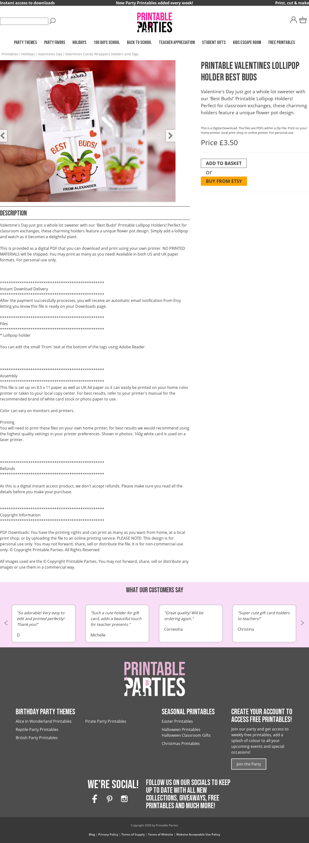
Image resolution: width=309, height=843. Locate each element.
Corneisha (191, 621)
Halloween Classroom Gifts (186, 735)
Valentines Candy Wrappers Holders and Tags (102, 54)
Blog (92, 834)
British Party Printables (37, 737)
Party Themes (25, 42)
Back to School (139, 42)
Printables (10, 54)
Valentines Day (50, 54)
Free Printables (281, 42)
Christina (264, 621)
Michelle (117, 624)
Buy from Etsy (224, 181)
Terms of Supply (133, 834)
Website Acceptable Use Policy (198, 834)
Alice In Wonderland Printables (44, 721)
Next (168, 132)
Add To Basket (224, 163)
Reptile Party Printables (37, 729)
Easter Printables (177, 721)
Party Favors (54, 42)
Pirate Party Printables (105, 721)
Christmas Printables (181, 743)
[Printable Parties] (154, 20)
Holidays (79, 42)
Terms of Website (160, 834)
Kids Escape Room (247, 42)
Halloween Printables (181, 729)
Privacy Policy (108, 834)
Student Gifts (214, 42)
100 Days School (107, 42)
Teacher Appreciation (177, 42)
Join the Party (249, 764)
